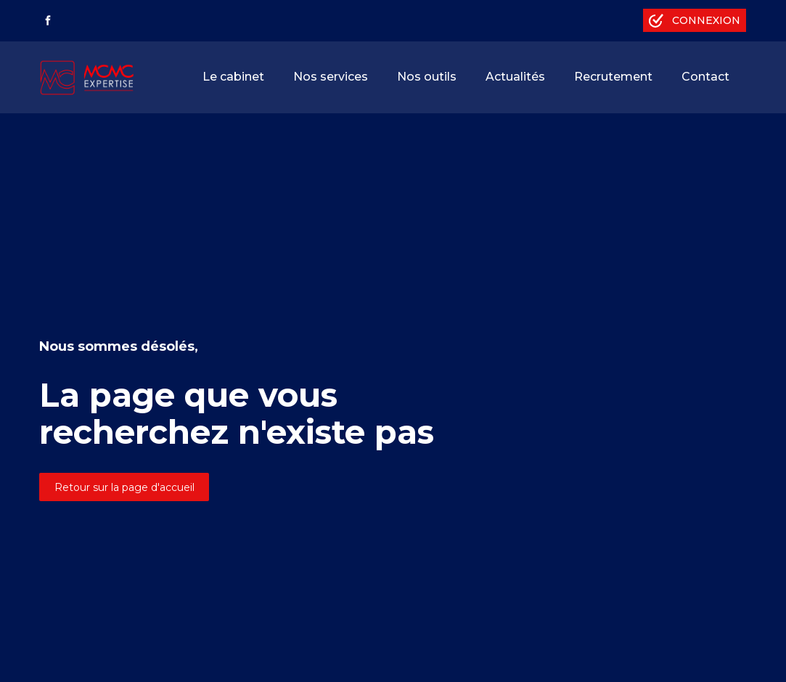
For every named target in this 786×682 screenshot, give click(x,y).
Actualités (515, 77)
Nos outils (427, 77)
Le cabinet (233, 77)
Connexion (706, 20)
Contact (705, 77)
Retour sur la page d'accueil (124, 487)
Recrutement (613, 77)
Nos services (330, 77)
